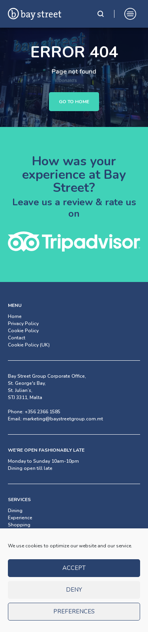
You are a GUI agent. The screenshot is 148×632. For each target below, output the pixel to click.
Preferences (74, 617)
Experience (20, 518)
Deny (74, 595)
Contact (16, 338)
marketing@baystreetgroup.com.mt (63, 419)
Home (15, 316)
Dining (15, 510)
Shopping (19, 525)
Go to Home (74, 101)
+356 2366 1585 (42, 412)
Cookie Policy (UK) (29, 345)
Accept (74, 573)
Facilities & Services (30, 532)
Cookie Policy (23, 330)
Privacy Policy (23, 323)
